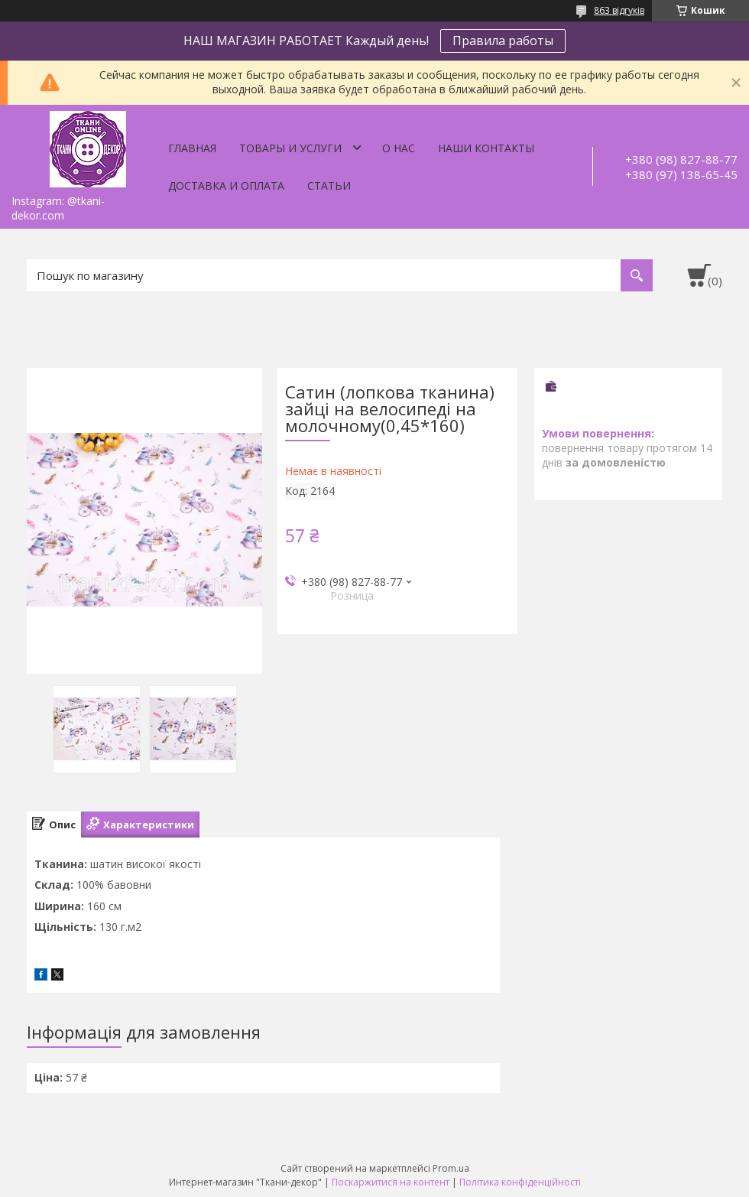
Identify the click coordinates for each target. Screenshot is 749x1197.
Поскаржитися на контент (390, 1182)
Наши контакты (486, 148)
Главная (192, 148)
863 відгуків (619, 10)
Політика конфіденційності (520, 1182)
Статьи (329, 185)
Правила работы (502, 40)
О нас (398, 148)
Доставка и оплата (226, 185)
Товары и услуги (290, 148)
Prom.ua (451, 1168)
